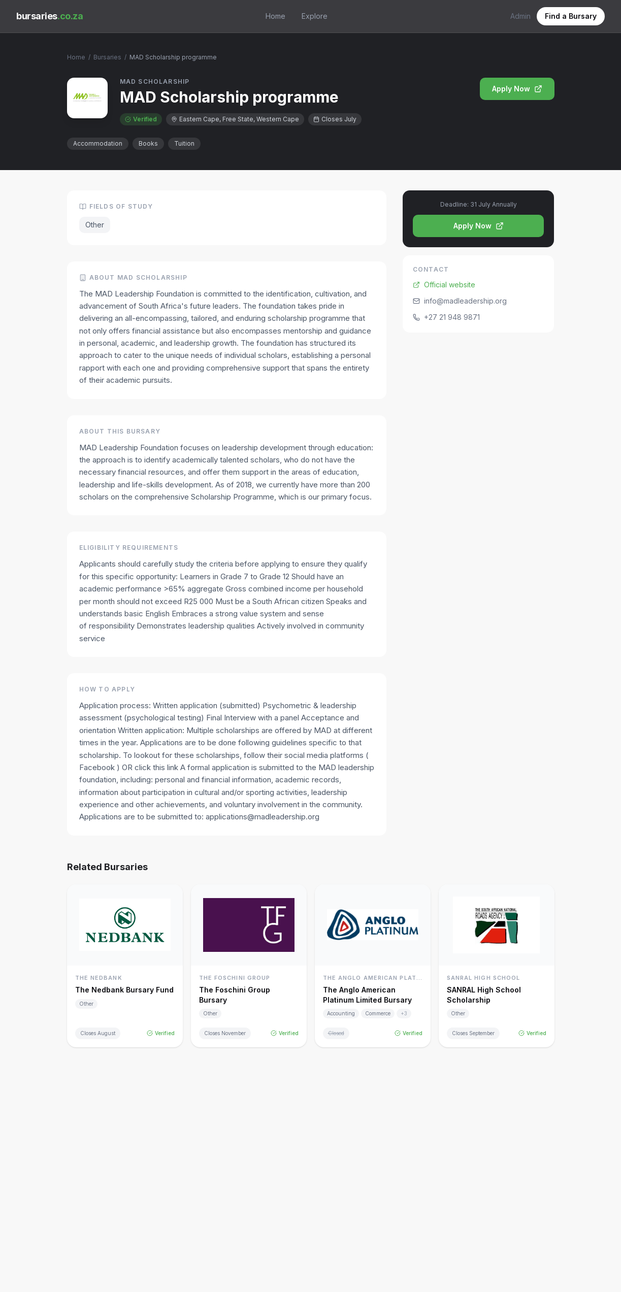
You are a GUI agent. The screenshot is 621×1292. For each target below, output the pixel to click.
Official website (444, 284)
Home (275, 16)
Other (94, 224)
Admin (520, 16)
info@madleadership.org (460, 300)
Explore (315, 16)
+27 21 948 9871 (446, 317)
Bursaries (107, 57)
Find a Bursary (571, 16)
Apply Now (517, 88)
